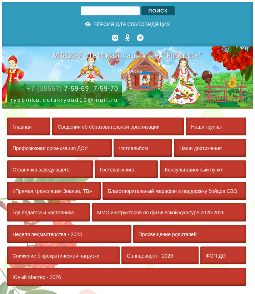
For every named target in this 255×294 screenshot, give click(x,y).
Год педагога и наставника (43, 212)
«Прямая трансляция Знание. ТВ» (52, 191)
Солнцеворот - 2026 (150, 256)
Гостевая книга (117, 170)
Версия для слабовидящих (127, 24)
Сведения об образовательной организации (108, 127)
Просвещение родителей (168, 234)
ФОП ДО (216, 256)
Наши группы (206, 127)
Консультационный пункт (194, 170)
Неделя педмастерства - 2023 (47, 234)
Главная (21, 127)
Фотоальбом (133, 148)
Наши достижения (200, 148)
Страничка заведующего (40, 170)
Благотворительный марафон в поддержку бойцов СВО (172, 191)
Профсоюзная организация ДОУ (50, 148)
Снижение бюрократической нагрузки (55, 256)
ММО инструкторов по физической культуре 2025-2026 (161, 212)
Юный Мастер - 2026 (36, 277)
